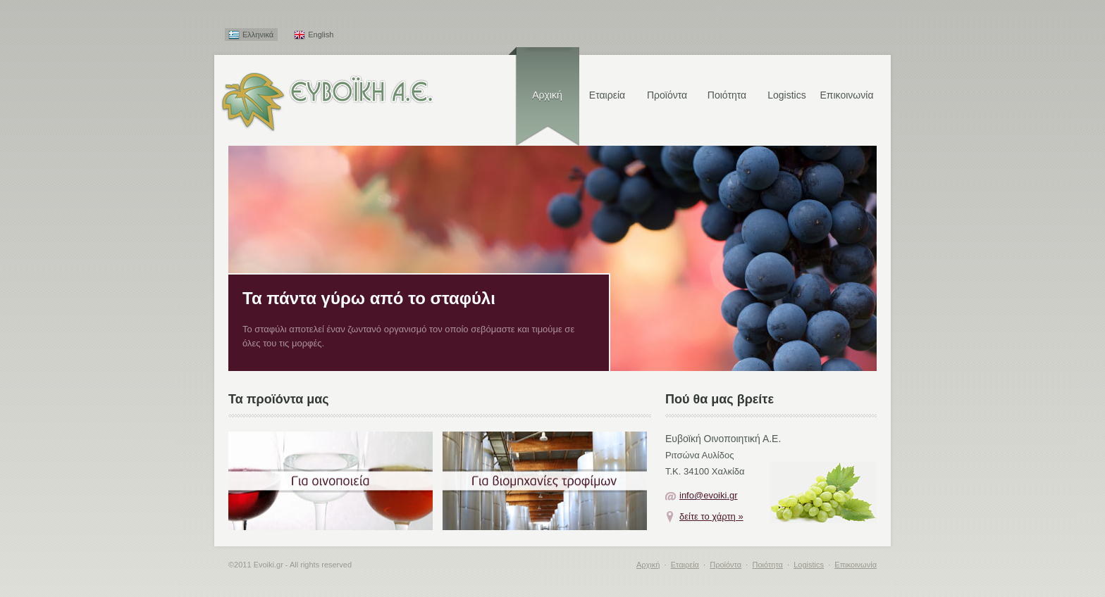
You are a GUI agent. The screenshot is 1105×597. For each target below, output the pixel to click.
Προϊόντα (667, 95)
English (320, 34)
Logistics (786, 95)
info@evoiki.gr (708, 495)
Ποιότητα (727, 95)
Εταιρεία (607, 95)
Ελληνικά (257, 34)
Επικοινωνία (847, 95)
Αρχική (547, 95)
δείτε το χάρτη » (711, 516)
